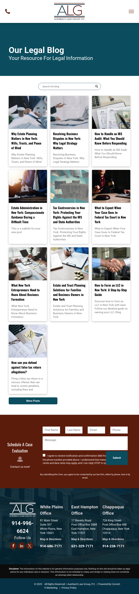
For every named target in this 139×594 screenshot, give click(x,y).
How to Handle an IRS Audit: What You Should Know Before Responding (111, 138)
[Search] (69, 86)
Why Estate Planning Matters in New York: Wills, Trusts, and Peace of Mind (26, 140)
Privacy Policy (69, 587)
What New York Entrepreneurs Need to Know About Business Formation (25, 292)
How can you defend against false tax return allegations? (26, 367)
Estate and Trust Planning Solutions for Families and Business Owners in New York (69, 292)
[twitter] (29, 546)
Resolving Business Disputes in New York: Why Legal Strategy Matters (67, 140)
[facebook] (13, 546)
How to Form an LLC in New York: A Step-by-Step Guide (111, 290)
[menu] (131, 11)
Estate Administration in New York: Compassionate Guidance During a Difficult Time (27, 214)
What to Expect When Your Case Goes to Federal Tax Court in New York (110, 214)
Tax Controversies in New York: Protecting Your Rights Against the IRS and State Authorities (69, 214)
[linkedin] (21, 546)
